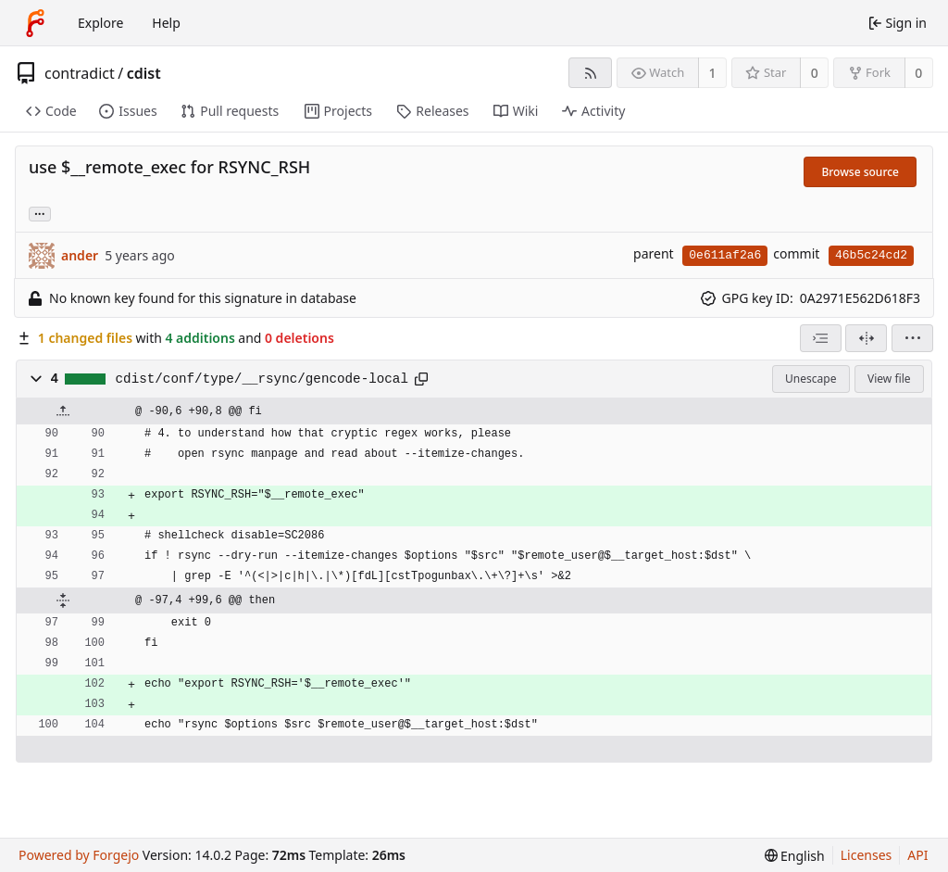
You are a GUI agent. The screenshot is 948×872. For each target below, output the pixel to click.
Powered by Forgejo (79, 855)
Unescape (810, 378)
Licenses (866, 855)
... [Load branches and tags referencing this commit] (39, 213)
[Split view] (866, 338)
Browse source (860, 172)
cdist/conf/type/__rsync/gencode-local (262, 379)
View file (888, 378)
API (917, 855)
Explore (100, 23)
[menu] (912, 338)
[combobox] (821, 338)
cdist (144, 73)
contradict (79, 73)
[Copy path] (421, 379)
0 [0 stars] (814, 73)
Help (166, 23)
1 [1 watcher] (713, 73)
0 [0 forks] (918, 73)
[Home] (35, 23)
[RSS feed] (590, 72)
